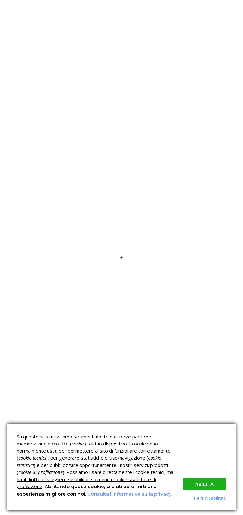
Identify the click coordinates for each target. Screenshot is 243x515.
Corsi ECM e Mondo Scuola (207, 344)
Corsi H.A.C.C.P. (142, 358)
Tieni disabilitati (209, 498)
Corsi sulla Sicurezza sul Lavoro (150, 344)
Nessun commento (213, 116)
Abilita (204, 484)
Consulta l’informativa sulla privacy (129, 494)
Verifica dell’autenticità (149, 369)
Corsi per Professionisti (210, 358)
